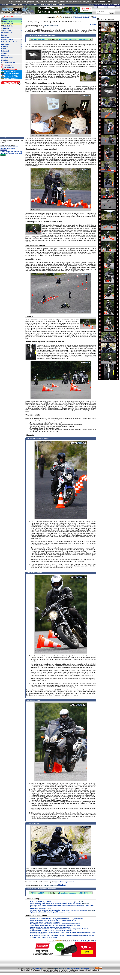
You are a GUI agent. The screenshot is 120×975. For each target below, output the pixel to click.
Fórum (54, 4)
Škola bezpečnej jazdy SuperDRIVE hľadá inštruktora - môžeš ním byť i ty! (55, 903)
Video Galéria (11, 21)
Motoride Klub (11, 33)
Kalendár (62, 4)
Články (13, 4)
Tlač (94, 17)
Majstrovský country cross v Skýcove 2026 (45, 922)
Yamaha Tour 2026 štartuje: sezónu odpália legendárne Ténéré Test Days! (55, 925)
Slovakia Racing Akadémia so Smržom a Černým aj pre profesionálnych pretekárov (58, 910)
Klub (35, 4)
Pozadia (5, 28)
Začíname (11, 44)
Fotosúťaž (5, 51)
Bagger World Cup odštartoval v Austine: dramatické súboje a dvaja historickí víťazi (59, 929)
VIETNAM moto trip (10, 74)
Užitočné (11, 46)
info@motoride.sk (60, 968)
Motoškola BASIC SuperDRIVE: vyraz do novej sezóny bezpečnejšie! (54, 902)
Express (45, 438)
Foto (30, 4)
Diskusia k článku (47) (81, 17)
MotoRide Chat (6, 58)
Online (104, 4)
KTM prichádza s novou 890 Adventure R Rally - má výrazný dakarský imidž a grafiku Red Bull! (62, 935)
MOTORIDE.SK (8, 62)
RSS (93, 968)
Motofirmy (5, 37)
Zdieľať (93, 24)
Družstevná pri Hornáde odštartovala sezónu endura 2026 (50, 927)
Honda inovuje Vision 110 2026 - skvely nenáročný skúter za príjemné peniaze (56, 919)
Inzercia (42, 4)
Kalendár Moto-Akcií (9, 42)
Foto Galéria (11, 26)
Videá (20, 4)
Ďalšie (11, 49)
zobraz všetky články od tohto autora (44, 937)
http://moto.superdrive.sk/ (65, 882)
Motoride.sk (37, 968)
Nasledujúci (84, 39)
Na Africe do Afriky (9, 76)
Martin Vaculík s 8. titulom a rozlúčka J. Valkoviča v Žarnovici (51, 930)
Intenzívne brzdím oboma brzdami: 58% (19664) (9, 148)
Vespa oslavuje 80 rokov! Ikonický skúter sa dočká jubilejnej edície (53, 920)
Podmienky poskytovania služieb (78, 968)
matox (69, 912)
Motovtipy (5, 55)
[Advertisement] (60, 962)
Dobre (109, 2)
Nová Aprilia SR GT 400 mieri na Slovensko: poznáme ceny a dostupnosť (55, 924)
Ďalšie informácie (99, 2)
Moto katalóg (11, 31)
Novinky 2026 (7, 17)
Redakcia (115, 4)
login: (95, 6)
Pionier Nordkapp (9, 78)
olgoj (38, 700)
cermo (33, 573)
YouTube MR (7, 65)
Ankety (4, 53)
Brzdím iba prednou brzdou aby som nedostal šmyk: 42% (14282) (11, 153)
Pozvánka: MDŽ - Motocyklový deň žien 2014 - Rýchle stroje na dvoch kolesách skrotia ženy (61, 905)
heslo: (105, 6)
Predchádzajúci (39, 39)
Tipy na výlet (11, 24)
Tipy (25, 4)
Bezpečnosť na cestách (47, 35)
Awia (49, 908)
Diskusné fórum (11, 40)
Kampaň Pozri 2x (9, 69)
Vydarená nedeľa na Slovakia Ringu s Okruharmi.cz (47, 912)
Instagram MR (7, 67)
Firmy (49, 4)
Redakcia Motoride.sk (50, 25)
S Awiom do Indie (9, 72)
